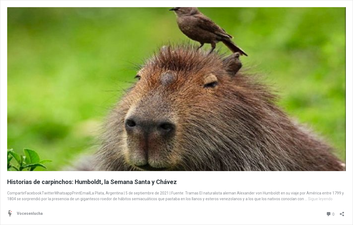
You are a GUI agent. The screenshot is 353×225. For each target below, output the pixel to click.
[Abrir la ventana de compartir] (342, 212)
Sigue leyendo (320, 199)
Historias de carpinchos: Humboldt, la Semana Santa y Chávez (92, 182)
